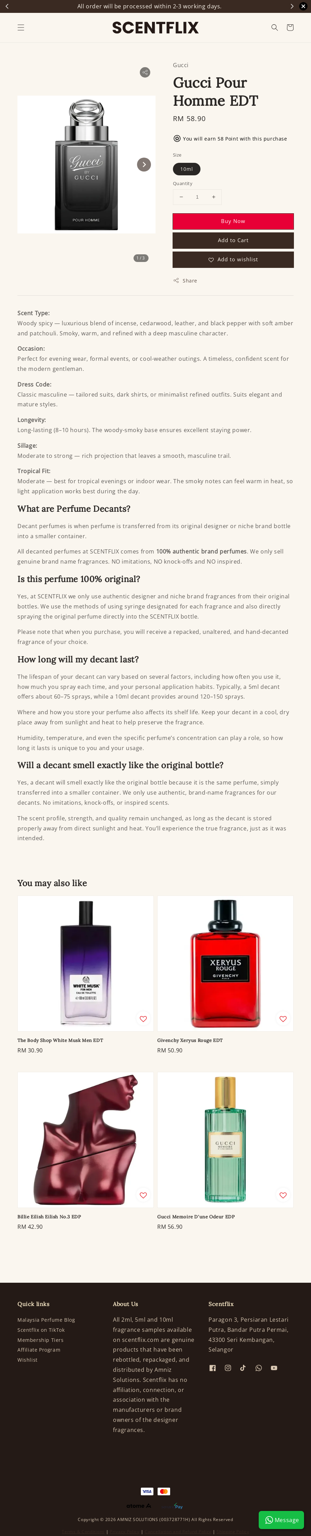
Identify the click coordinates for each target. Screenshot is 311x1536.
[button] (21, 27)
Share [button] (185, 280)
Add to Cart (233, 240)
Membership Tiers (40, 1340)
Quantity (182, 183)
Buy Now (233, 220)
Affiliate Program (38, 1349)
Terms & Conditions (83, 1532)
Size (177, 155)
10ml (186, 169)
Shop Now (208, 6)
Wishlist (27, 1359)
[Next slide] (144, 165)
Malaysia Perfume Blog (46, 1320)
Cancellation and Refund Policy (178, 1532)
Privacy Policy (124, 1532)
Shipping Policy (233, 1532)
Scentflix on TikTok (41, 1330)
